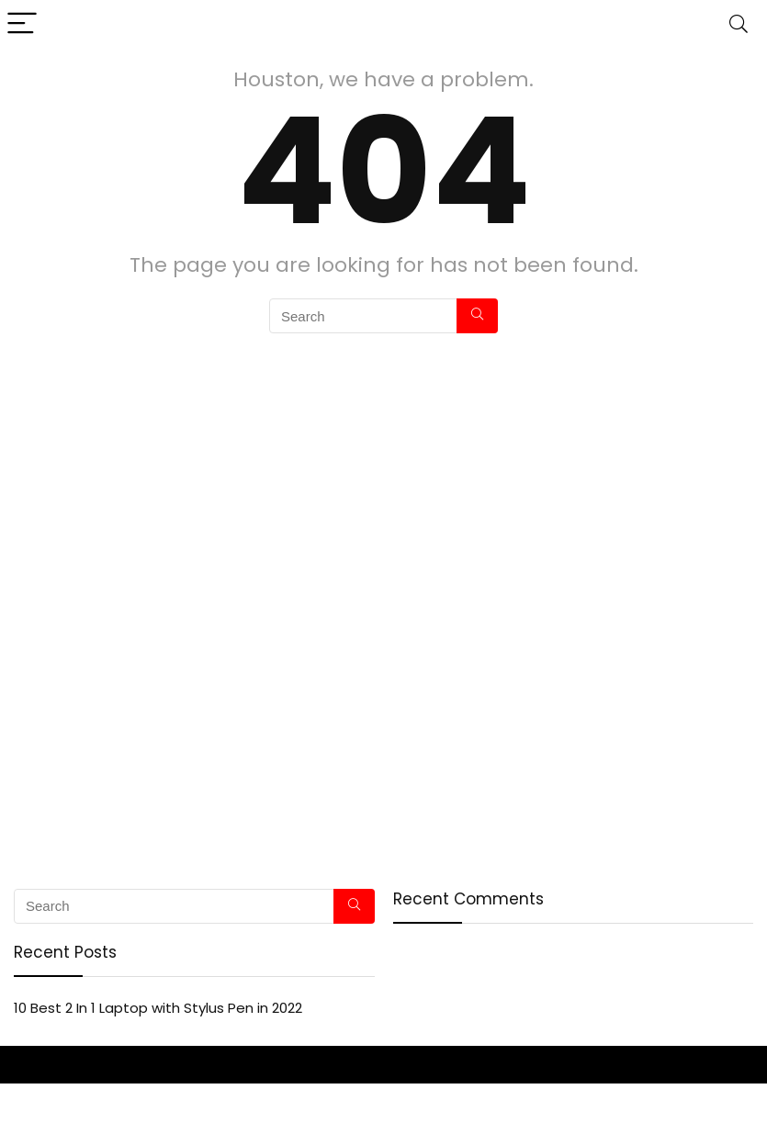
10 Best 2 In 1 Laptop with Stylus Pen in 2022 (158, 1007)
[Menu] (22, 24)
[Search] (738, 24)
